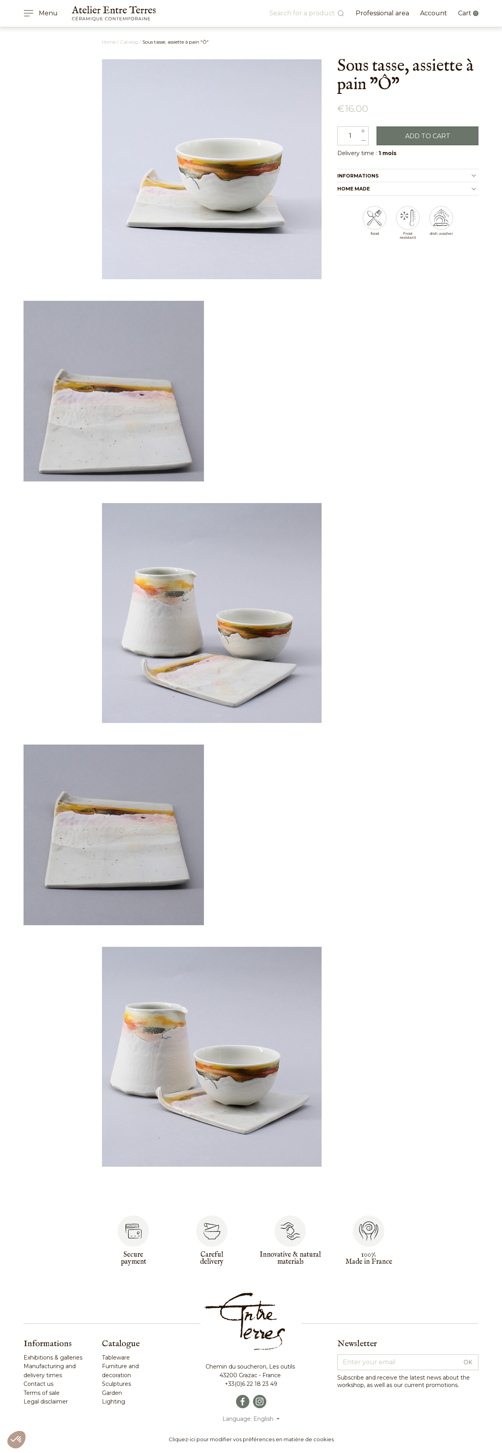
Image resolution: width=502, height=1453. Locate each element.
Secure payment (133, 1258)
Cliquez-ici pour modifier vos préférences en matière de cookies (251, 1439)
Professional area (382, 13)
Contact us (38, 1383)
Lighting (113, 1401)
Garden (112, 1392)
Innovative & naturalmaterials (290, 1258)
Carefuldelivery (212, 1258)
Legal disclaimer (46, 1401)
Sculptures (116, 1383)
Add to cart (427, 136)
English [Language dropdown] (264, 1418)
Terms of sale (42, 1392)
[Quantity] (353, 135)
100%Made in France (369, 1258)
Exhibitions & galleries (53, 1357)
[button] (16, 1439)
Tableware (116, 1357)
